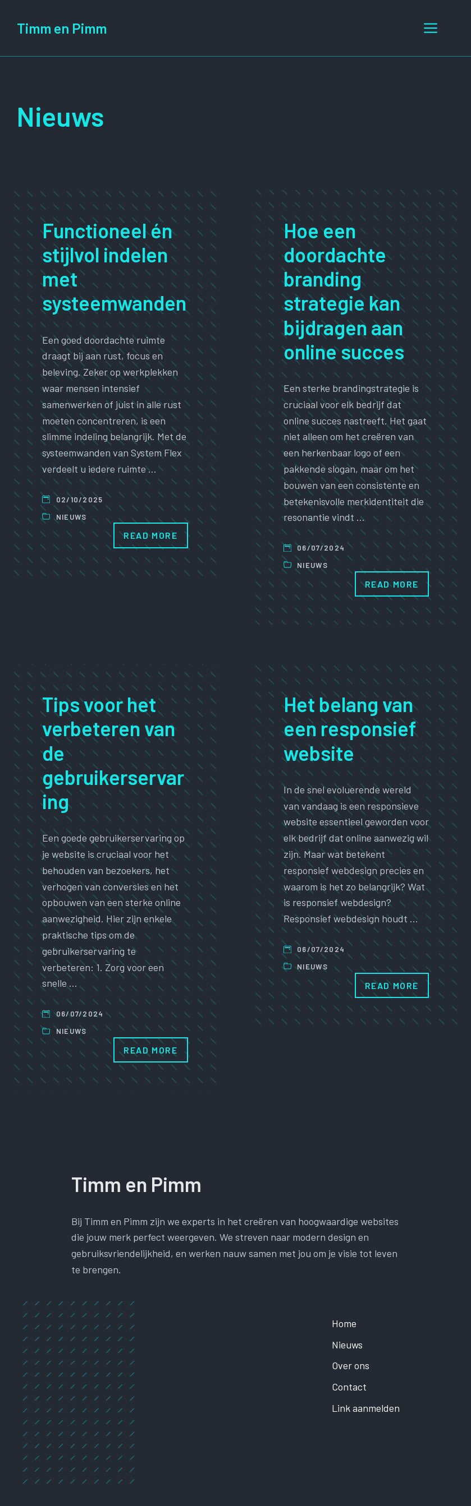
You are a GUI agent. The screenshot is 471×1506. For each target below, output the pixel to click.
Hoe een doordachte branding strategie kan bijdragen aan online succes (343, 290)
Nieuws (71, 516)
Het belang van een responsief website (349, 728)
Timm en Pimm (62, 28)
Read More (150, 535)
